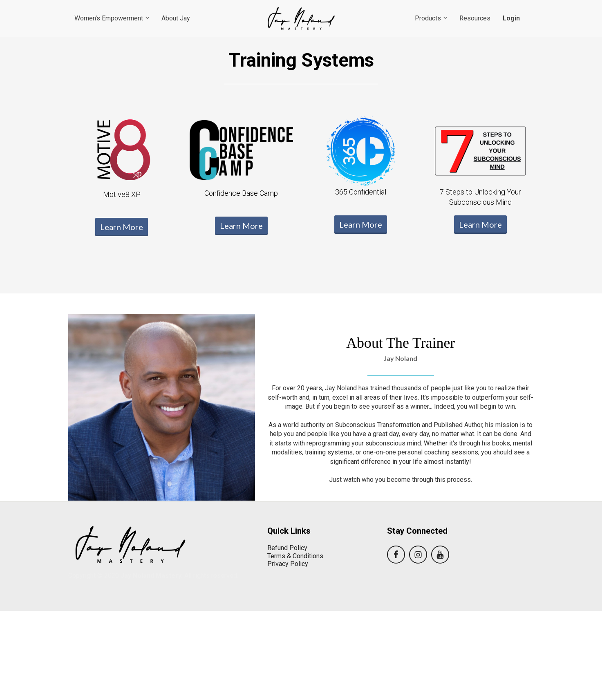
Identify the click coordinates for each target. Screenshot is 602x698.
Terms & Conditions (295, 556)
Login (511, 18)
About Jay (175, 18)
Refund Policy (287, 548)
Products (428, 18)
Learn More (121, 227)
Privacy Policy (287, 564)
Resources (474, 18)
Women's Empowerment (108, 18)
